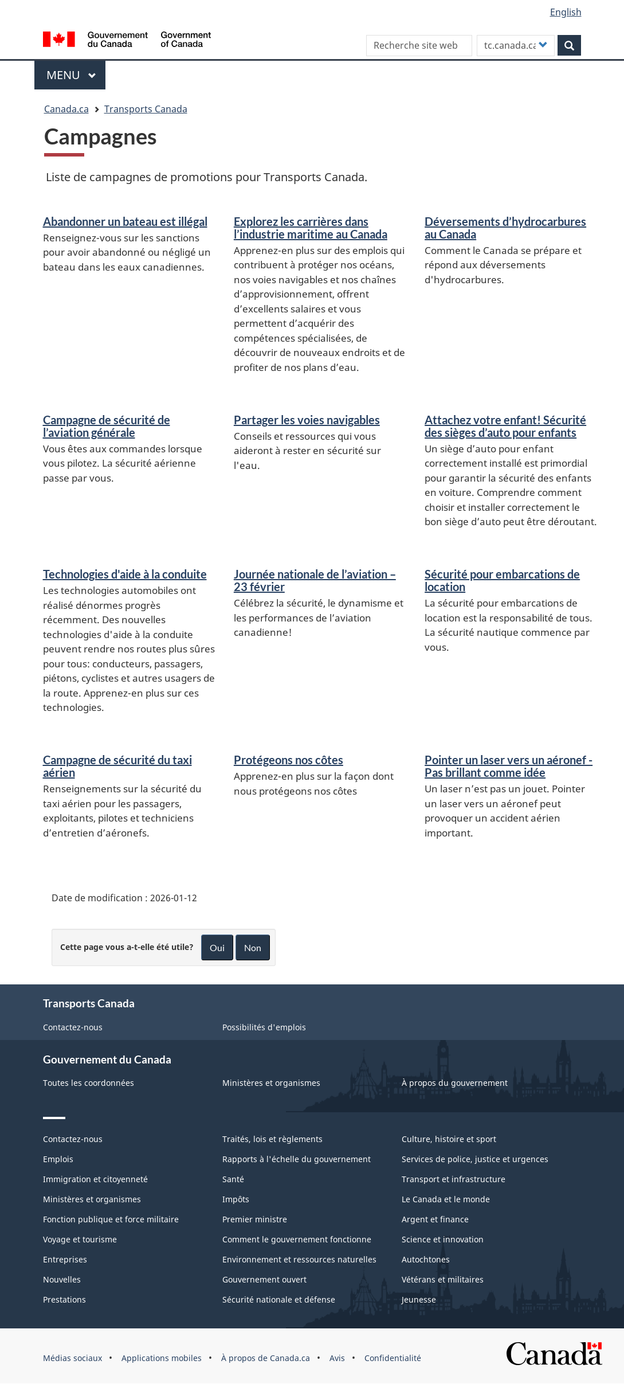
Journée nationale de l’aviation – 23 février (315, 580)
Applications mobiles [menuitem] (161, 1357)
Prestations (64, 1299)
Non (252, 947)
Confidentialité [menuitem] (392, 1357)
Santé (233, 1179)
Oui (217, 947)
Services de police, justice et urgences (475, 1159)
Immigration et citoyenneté (95, 1179)
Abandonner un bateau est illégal (125, 221)
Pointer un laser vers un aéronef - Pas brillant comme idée (508, 766)
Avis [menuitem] (337, 1357)
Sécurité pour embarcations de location (502, 580)
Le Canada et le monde (446, 1199)
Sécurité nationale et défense (278, 1299)
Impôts (235, 1199)
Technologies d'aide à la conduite (125, 574)
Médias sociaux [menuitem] (72, 1357)
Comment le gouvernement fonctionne (296, 1239)
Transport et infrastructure (453, 1179)
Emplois (58, 1159)
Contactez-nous (73, 1027)
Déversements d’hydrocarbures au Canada (505, 227)
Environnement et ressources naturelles (299, 1259)
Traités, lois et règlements (272, 1138)
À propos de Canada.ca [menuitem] (265, 1357)
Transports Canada (145, 109)
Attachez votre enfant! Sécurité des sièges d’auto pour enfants (505, 426)
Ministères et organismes (271, 1082)
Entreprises (65, 1259)
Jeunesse (419, 1299)
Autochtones (426, 1259)
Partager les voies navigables (307, 420)
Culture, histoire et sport (449, 1138)
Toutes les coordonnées (88, 1082)
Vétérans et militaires (443, 1279)
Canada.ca (66, 109)
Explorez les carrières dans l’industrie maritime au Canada (310, 227)
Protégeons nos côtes (288, 760)
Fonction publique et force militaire (111, 1219)
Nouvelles (62, 1279)
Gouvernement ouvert (264, 1279)
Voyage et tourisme (80, 1239)
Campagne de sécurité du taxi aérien (117, 766)
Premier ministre (254, 1219)
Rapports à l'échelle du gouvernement (296, 1159)
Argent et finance (435, 1219)
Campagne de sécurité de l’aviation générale (106, 426)
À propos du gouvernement (455, 1082)
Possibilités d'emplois (264, 1027)
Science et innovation (443, 1239)
